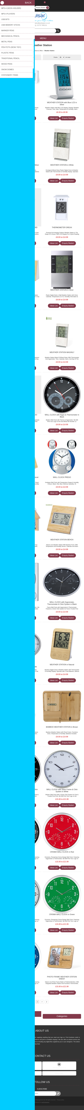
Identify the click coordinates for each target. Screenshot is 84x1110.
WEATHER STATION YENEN (22, 540)
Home (31, 50)
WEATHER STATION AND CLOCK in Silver (22, 165)
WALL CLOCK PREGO (62, 477)
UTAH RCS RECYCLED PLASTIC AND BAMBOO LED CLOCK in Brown (22, 228)
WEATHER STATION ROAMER (22, 727)
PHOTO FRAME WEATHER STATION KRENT (62, 978)
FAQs (24, 1073)
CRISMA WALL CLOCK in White (22, 914)
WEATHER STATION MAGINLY (62, 352)
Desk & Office (39, 50)
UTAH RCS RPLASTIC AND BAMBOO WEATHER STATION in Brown (22, 416)
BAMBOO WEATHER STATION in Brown (62, 727)
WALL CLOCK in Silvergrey (22, 602)
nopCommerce (45, 1102)
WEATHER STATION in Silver (62, 290)
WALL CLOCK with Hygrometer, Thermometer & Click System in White (22, 666)
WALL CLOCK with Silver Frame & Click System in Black (22, 790)
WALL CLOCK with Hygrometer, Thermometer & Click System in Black (62, 603)
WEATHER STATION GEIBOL (22, 352)
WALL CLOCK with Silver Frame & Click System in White (61, 790)
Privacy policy (60, 1099)
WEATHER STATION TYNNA (22, 102)
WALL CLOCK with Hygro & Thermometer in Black (62, 416)
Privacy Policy (59, 1073)
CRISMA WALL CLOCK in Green (62, 914)
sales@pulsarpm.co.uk (42, 23)
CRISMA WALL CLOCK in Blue (22, 977)
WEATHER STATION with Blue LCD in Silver (62, 104)
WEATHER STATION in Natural (22, 290)
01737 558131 (42, 25)
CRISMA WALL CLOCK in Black (22, 852)
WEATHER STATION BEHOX (62, 540)
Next (46, 1002)
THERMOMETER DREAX (62, 227)
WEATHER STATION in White (62, 165)
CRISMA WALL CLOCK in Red (62, 852)
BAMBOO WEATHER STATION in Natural (22, 477)
